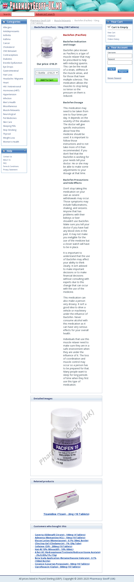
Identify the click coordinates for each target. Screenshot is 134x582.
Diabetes (7, 58)
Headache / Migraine (13, 78)
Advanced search (45, 14)
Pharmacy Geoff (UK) (40, 20)
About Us (6, 160)
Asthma (6, 39)
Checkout (111, 36)
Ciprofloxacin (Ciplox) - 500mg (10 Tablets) (57, 566)
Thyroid (7, 133)
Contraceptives (10, 55)
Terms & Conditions (11, 166)
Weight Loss (9, 137)
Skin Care (7, 122)
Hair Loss (7, 74)
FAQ (5, 163)
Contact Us (7, 156)
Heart (6, 82)
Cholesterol (8, 47)
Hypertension (9, 94)
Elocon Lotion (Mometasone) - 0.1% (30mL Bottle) (61, 540)
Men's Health (9, 102)
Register (123, 71)
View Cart (111, 32)
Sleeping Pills (9, 126)
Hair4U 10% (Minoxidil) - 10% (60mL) (54, 549)
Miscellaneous (10, 106)
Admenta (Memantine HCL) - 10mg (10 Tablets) (60, 537)
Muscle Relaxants (62, 20)
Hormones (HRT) (11, 90)
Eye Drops (8, 66)
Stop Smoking (9, 129)
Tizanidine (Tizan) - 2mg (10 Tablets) (66, 513)
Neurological (9, 114)
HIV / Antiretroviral (12, 86)
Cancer (6, 43)
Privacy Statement (10, 169)
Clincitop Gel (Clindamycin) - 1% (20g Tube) (58, 543)
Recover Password (114, 78)
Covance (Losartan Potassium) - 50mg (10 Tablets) (62, 563)
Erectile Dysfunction (12, 62)
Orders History (113, 39)
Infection (7, 98)
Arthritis (7, 35)
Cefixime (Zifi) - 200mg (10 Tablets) (53, 546)
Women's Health (11, 141)
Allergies (7, 27)
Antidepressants (11, 31)
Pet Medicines (9, 118)
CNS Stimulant (9, 51)
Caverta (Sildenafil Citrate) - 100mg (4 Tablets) (60, 534)
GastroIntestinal (11, 70)
